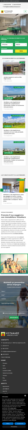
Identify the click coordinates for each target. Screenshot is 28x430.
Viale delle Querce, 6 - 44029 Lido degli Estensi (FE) (13, 342)
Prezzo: (17, 42)
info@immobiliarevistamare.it (11, 6)
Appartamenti (5, 386)
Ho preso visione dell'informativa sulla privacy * (14, 313)
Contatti (3, 380)
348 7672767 (16, 4)
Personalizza (14, 426)
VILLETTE (4, 391)
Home (3, 360)
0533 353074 (5, 354)
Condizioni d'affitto (6, 370)
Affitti (4, 383)
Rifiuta (7, 423)
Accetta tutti (20, 423)
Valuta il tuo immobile (6, 373)
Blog (3, 378)
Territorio (4, 375)
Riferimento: (4, 48)
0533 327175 (7, 4)
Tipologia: (3, 42)
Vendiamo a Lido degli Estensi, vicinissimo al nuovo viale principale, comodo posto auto (13, 132)
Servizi (3, 368)
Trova (21, 51)
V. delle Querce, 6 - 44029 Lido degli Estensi (10, 1)
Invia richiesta (14, 317)
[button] (25, 11)
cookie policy (13, 408)
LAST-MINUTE (5, 388)
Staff (3, 365)
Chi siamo (4, 363)
